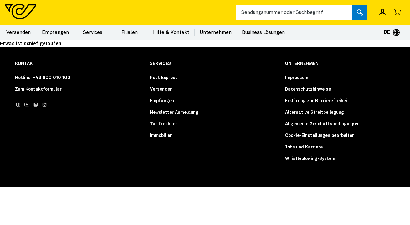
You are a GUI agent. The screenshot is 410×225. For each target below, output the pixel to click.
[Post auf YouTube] (27, 104)
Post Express (164, 78)
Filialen (129, 32)
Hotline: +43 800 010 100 (42, 78)
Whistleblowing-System (310, 159)
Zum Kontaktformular (38, 89)
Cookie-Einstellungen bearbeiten (320, 135)
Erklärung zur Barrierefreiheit (317, 101)
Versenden (18, 32)
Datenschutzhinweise (308, 89)
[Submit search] (359, 12)
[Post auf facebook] (18, 104)
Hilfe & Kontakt (171, 32)
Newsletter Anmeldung (174, 112)
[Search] (294, 12)
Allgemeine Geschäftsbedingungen (322, 124)
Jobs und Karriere (304, 147)
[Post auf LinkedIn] (36, 104)
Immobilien (161, 135)
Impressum (296, 78)
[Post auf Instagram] (44, 104)
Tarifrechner (163, 124)
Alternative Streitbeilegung (314, 112)
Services (92, 32)
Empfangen (55, 32)
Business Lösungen (263, 32)
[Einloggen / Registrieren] (382, 12)
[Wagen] (397, 12)
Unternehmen (216, 32)
